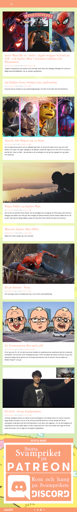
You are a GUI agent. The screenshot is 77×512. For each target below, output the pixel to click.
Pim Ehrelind (9, 210)
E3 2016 (25, 415)
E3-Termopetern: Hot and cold (24, 345)
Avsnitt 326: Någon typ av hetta (24, 140)
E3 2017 (25, 291)
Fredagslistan (27, 349)
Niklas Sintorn (10, 66)
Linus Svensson (10, 86)
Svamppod (24, 144)
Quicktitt (25, 233)
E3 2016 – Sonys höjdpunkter (23, 411)
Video (25, 86)
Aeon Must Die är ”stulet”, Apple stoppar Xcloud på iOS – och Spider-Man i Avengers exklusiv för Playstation (37, 59)
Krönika (25, 210)
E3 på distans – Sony (17, 287)
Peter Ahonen (10, 349)
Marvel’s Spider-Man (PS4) (21, 229)
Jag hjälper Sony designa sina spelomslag (31, 82)
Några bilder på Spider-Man (23, 206)
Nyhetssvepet (27, 66)
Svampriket (9, 144)
